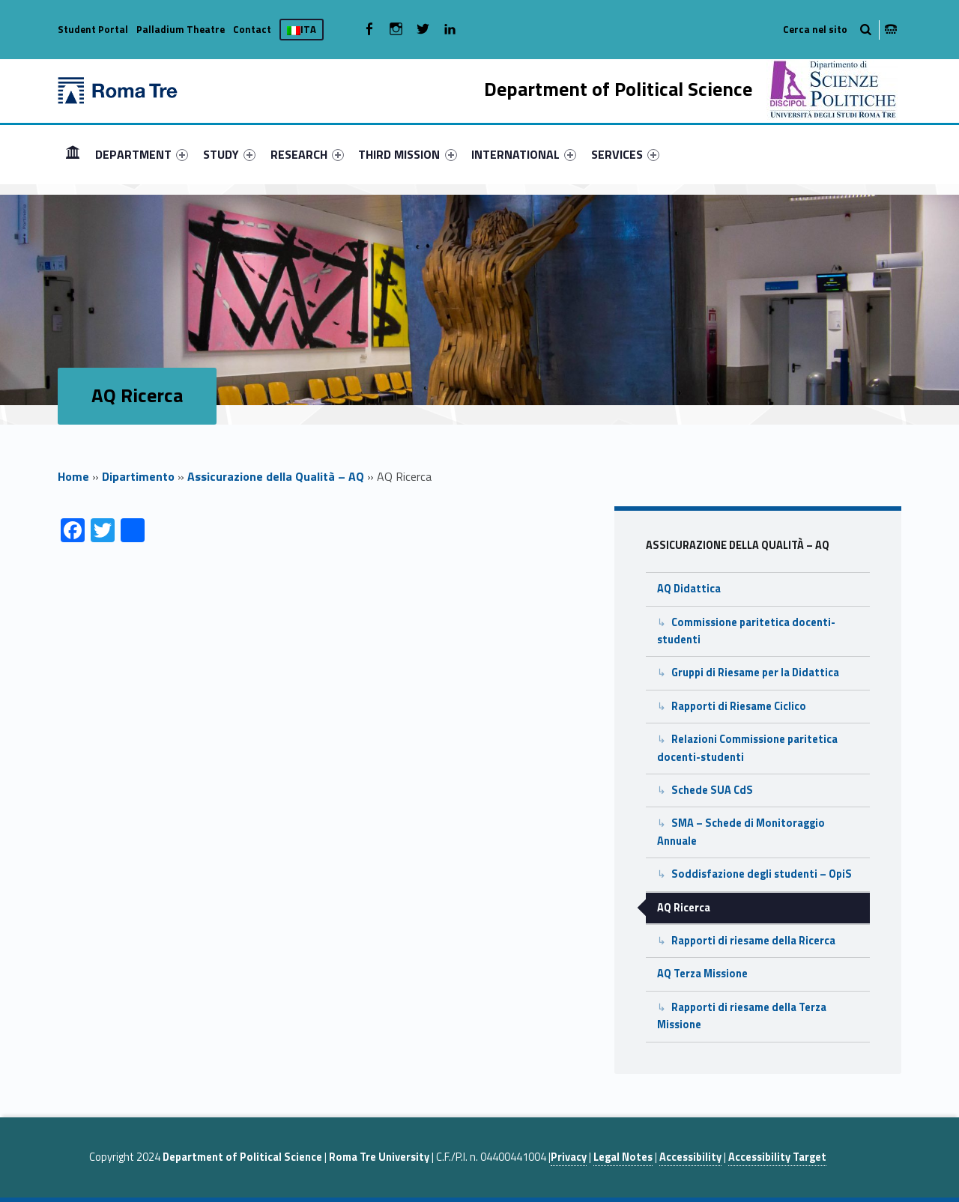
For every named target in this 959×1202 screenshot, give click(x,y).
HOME (73, 154)
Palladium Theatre (180, 29)
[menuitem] (73, 154)
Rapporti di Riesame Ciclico (738, 706)
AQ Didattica (689, 588)
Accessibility (690, 1157)
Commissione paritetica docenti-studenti (746, 631)
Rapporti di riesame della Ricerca (753, 940)
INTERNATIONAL (523, 154)
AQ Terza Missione (702, 973)
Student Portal (93, 29)
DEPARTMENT (141, 154)
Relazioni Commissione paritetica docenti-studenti (747, 748)
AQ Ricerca (683, 907)
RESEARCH (307, 154)
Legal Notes (623, 1157)
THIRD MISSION (407, 154)
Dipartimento (138, 476)
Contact (252, 29)
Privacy (569, 1157)
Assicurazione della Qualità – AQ (275, 476)
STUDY (229, 154)
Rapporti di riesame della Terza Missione (741, 1016)
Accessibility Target (777, 1157)
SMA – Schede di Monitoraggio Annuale (741, 832)
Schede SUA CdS (712, 790)
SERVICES (625, 154)
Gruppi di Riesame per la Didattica (755, 672)
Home (73, 476)
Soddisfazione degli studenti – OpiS (761, 874)
